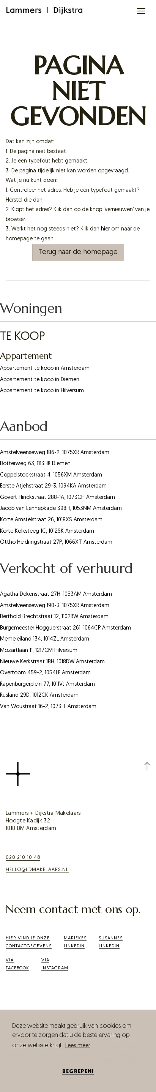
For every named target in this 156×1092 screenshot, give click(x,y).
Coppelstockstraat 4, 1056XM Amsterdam (51, 475)
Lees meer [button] (77, 1046)
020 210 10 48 (23, 857)
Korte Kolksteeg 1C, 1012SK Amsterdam (47, 531)
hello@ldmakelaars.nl (37, 869)
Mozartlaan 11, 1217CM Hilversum (38, 650)
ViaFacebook (17, 964)
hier (105, 229)
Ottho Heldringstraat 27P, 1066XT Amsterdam (56, 542)
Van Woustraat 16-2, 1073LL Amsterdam (48, 707)
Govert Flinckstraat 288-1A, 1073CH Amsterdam (57, 497)
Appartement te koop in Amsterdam (45, 368)
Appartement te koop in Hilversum (42, 391)
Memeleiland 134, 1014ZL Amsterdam (44, 639)
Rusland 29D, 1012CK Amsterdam (39, 695)
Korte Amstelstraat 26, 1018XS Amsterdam (51, 520)
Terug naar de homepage (78, 252)
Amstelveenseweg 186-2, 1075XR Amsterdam (54, 453)
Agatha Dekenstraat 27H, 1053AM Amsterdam (56, 594)
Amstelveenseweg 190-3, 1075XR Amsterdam (54, 606)
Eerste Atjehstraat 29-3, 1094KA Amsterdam (53, 486)
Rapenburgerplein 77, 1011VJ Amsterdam (47, 684)
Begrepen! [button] (78, 1072)
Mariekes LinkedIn (75, 942)
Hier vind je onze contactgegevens (29, 942)
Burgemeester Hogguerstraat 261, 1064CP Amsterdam (65, 628)
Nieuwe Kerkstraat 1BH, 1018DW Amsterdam (52, 662)
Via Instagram (54, 964)
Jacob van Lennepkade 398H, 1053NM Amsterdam (61, 508)
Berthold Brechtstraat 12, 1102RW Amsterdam (54, 617)
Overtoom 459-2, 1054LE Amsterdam (45, 673)
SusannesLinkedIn (111, 942)
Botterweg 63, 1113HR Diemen (35, 464)
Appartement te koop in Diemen (39, 380)
